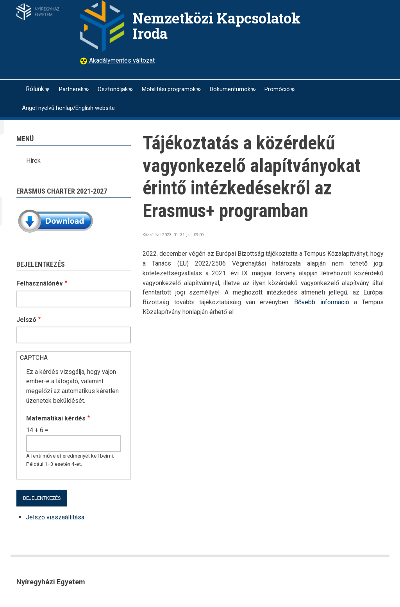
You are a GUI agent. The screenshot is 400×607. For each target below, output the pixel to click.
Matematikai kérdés (56, 418)
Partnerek (71, 92)
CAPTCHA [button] (34, 357)
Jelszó (26, 319)
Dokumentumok (229, 92)
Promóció (276, 92)
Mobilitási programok (168, 92)
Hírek (33, 160)
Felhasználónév (39, 283)
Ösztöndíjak (112, 92)
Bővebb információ (321, 302)
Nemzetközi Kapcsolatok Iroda (216, 26)
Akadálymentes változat (121, 60)
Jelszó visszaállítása (55, 517)
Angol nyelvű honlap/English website (68, 107)
